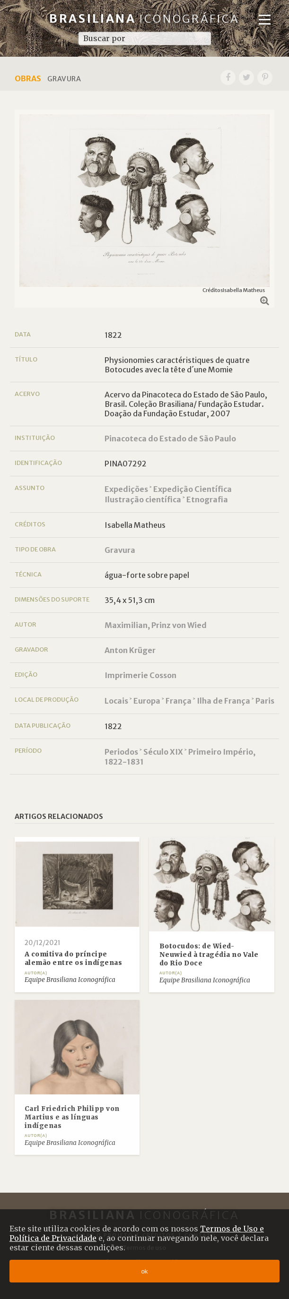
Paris (264, 700)
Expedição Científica (192, 489)
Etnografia (207, 499)
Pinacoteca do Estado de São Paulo (170, 438)
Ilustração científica (143, 499)
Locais (116, 700)
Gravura (120, 550)
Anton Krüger (130, 650)
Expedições (126, 489)
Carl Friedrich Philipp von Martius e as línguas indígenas (72, 1117)
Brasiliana (144, 18)
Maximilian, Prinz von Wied (156, 625)
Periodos (121, 752)
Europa (146, 700)
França (179, 700)
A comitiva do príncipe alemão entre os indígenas (74, 958)
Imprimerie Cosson (140, 675)
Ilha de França (223, 700)
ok (144, 1271)
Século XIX (163, 752)
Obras (28, 78)
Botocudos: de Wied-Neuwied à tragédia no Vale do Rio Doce (209, 954)
